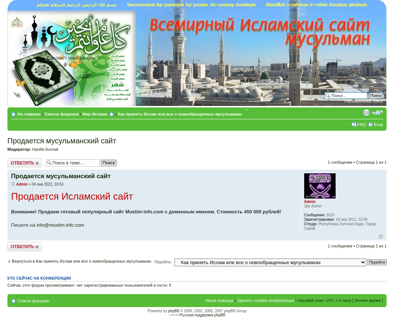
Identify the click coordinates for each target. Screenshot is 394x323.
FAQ (361, 124)
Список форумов (61, 114)
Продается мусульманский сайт (61, 141)
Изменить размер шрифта (377, 112)
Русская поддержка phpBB (202, 315)
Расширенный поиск (363, 101)
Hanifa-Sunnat (45, 149)
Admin (22, 184)
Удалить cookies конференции (266, 300)
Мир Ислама (94, 114)
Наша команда (219, 300)
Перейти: (163, 262)
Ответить (24, 162)
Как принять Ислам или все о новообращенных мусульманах (180, 114)
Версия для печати (366, 112)
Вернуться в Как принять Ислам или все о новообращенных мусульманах (81, 261)
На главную (29, 114)
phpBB (173, 311)
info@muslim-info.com (60, 225)
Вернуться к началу (381, 236)
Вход (378, 124)
